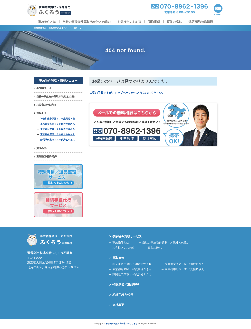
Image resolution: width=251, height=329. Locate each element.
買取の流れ (174, 21)
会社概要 (118, 306)
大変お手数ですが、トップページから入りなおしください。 (129, 92)
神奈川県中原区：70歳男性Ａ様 (132, 265)
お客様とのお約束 (129, 21)
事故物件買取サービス (127, 238)
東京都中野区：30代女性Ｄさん (184, 270)
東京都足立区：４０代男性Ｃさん (57, 130)
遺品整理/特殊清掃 (200, 21)
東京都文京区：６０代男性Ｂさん (57, 125)
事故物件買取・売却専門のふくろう (121, 325)
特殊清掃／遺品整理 (125, 286)
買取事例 (154, 21)
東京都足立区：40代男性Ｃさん (132, 270)
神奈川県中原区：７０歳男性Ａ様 (57, 119)
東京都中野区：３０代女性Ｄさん (57, 135)
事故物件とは (47, 21)
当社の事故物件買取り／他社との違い (166, 244)
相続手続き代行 (122, 296)
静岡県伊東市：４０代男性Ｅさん (57, 140)
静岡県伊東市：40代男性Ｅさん (132, 276)
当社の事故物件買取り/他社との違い (87, 21)
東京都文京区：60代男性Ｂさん (184, 265)
